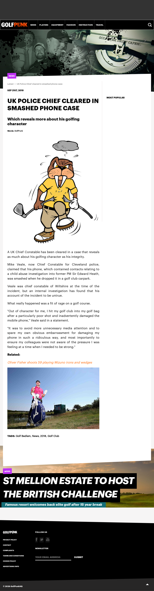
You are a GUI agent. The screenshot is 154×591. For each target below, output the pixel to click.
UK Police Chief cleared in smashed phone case (39, 84)
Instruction (86, 24)
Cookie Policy (9, 561)
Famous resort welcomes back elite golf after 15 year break (53, 504)
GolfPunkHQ (17, 586)
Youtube (48, 539)
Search (150, 25)
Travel (99, 24)
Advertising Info (11, 566)
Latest (10, 84)
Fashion (71, 24)
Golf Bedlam (23, 436)
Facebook (36, 539)
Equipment (57, 24)
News (33, 24)
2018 (43, 436)
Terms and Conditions (13, 555)
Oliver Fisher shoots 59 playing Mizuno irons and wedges (49, 362)
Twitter (41, 539)
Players (43, 24)
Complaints (8, 550)
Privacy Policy (10, 539)
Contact (7, 545)
